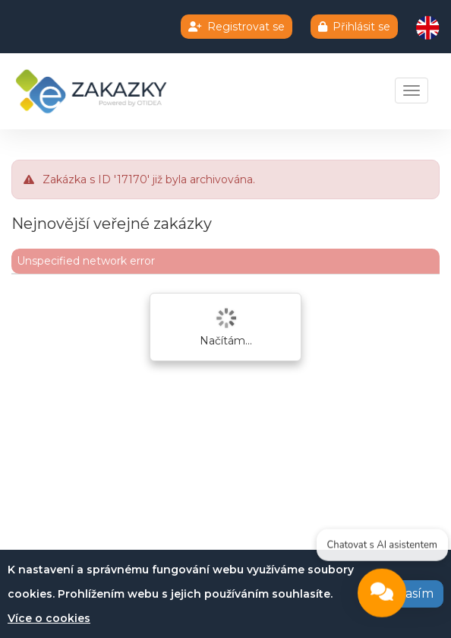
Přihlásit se (354, 26)
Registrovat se (236, 26)
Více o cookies (49, 618)
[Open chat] (382, 594)
